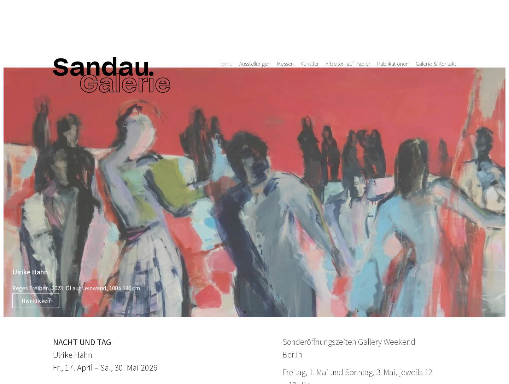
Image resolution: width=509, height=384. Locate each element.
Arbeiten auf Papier (348, 24)
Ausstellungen (255, 24)
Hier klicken (36, 300)
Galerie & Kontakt (436, 24)
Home (225, 24)
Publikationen (393, 24)
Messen (285, 24)
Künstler (309, 24)
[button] (245, 312)
